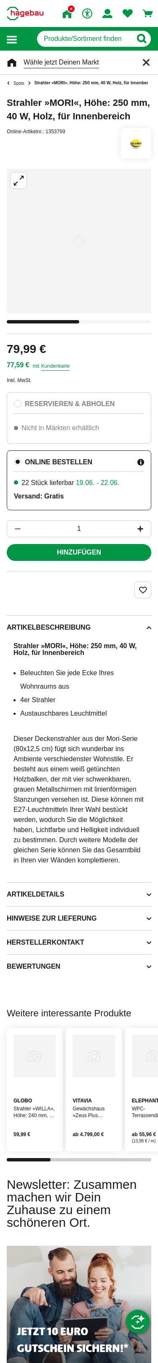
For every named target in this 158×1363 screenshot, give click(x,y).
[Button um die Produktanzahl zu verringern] (14, 529)
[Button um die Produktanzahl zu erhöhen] (144, 529)
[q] (84, 39)
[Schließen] (146, 62)
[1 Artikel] (79, 529)
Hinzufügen (79, 552)
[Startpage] (25, 13)
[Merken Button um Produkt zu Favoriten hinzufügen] (142, 590)
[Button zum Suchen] (141, 39)
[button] (12, 39)
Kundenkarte (55, 366)
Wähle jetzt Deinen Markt (61, 62)
